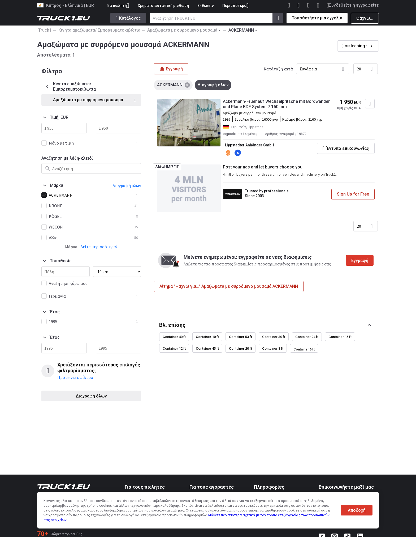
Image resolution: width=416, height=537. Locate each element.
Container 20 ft (240, 348)
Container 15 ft (340, 337)
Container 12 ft (174, 348)
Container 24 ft (306, 337)
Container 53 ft (240, 337)
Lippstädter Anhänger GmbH (249, 145)
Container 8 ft (272, 348)
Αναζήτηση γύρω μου (68, 283)
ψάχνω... (364, 18)
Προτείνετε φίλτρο (75, 377)
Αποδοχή (357, 510)
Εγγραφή (359, 260)
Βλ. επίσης (172, 325)
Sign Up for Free (353, 194)
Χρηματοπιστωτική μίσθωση (163, 5)
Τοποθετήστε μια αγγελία (317, 17)
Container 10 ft (207, 337)
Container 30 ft (273, 337)
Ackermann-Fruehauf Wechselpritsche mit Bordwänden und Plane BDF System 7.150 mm (277, 104)
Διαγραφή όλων (91, 396)
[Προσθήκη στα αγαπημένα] (370, 103)
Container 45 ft (207, 348)
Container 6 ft (304, 349)
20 (359, 68)
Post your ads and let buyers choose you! (263, 167)
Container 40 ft (174, 337)
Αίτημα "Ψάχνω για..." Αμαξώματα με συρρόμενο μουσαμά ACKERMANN (228, 286)
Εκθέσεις (205, 5)
